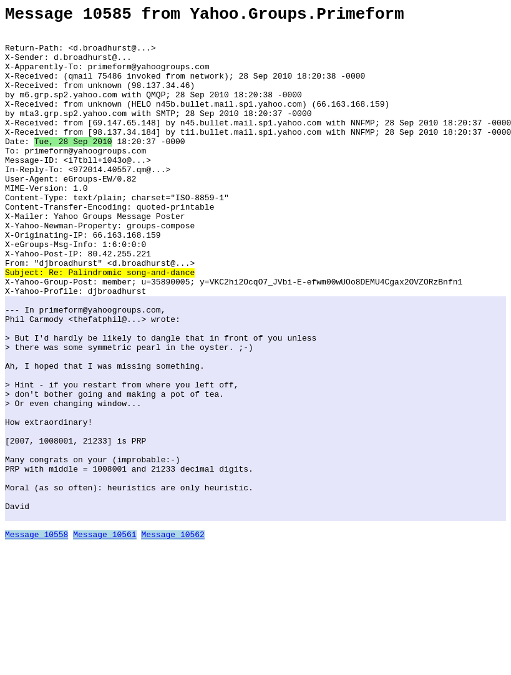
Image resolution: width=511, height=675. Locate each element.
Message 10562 (172, 638)
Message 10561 (104, 638)
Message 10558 (36, 638)
